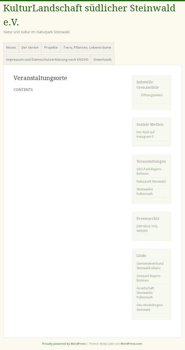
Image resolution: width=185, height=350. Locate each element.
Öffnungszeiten (152, 95)
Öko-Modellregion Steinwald (150, 307)
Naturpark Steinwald (151, 181)
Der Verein (30, 47)
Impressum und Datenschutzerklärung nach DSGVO (47, 59)
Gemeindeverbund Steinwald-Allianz (150, 265)
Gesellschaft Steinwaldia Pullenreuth (145, 292)
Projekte (51, 47)
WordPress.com (131, 343)
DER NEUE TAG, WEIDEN (147, 228)
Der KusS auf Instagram (145, 134)
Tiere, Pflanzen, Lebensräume (87, 47)
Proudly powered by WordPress (63, 343)
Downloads (103, 59)
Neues (11, 47)
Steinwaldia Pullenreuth (145, 191)
